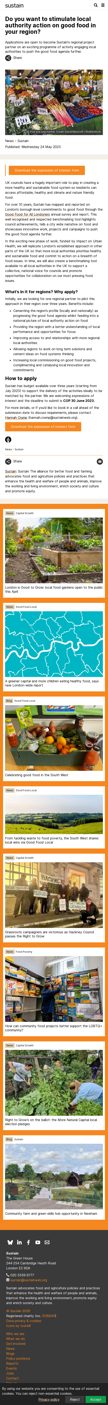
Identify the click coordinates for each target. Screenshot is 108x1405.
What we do (15, 1339)
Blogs (10, 1353)
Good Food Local (26, 606)
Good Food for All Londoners (27, 214)
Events (11, 1368)
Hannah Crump (16, 417)
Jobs (10, 1373)
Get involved (16, 1344)
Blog (9, 700)
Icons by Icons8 (18, 1326)
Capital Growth (25, 513)
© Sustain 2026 (18, 1311)
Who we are (15, 1334)
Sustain (23, 141)
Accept (95, 1399)
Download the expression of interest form (47, 170)
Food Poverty (24, 951)
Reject (75, 1399)
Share (17, 58)
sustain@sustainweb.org (28, 1280)
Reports (12, 1363)
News (9, 141)
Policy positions (18, 1358)
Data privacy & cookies (23, 1321)
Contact (12, 1378)
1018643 (48, 1316)
